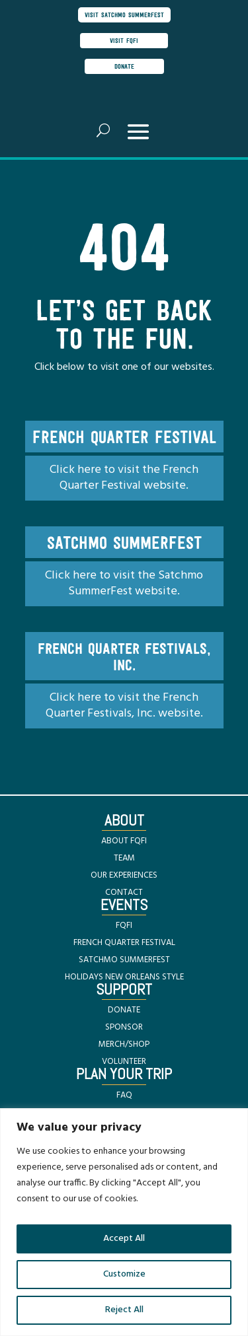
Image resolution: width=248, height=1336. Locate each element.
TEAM (124, 858)
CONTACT (124, 892)
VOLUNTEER (124, 1062)
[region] (124, 1222)
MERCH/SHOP (124, 1044)
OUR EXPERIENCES (124, 875)
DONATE (124, 1010)
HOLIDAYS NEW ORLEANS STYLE (124, 977)
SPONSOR (124, 1027)
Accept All (124, 1238)
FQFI (124, 925)
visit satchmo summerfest (124, 14)
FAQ (124, 1095)
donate (124, 66)
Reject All (124, 1310)
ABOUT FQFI (124, 841)
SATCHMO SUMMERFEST (124, 960)
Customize (124, 1274)
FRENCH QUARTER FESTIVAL (124, 943)
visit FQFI (124, 40)
